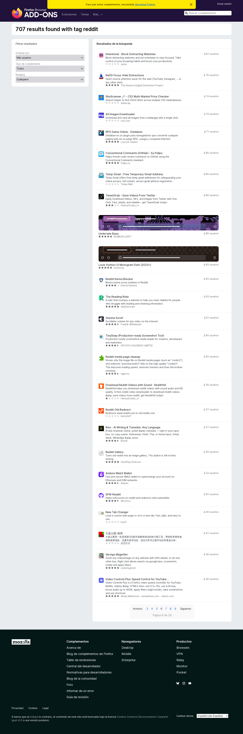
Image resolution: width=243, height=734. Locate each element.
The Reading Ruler (117, 296)
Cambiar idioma (184, 715)
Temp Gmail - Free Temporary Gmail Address (134, 174)
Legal (46, 708)
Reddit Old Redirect (118, 409)
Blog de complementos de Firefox (90, 654)
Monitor (181, 666)
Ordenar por (22, 53)
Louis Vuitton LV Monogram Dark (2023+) (125, 264)
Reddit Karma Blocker (119, 279)
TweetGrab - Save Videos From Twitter (130, 195)
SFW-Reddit (113, 494)
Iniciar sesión (224, 3)
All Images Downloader (120, 114)
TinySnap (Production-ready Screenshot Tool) (135, 335)
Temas (85, 14)
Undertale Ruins (109, 233)
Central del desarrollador (84, 666)
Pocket (181, 672)
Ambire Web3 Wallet (119, 473)
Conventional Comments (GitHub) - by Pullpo (134, 153)
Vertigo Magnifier (117, 554)
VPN (179, 654)
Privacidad (17, 708)
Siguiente (185, 608)
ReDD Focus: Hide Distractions (125, 75)
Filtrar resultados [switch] (26, 43)
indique (34, 716)
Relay (180, 660)
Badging (20, 74)
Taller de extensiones (81, 660)
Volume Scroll (114, 318)
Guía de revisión (78, 697)
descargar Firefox (145, 4)
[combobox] (207, 13)
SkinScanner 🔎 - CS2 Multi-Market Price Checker (137, 96)
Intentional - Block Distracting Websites (131, 54)
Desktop (127, 647)
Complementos (78, 641)
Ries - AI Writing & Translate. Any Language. (133, 427)
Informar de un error (80, 691)
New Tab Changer (117, 512)
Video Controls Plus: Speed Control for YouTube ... (137, 579)
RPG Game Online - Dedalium (124, 131)
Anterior (137, 608)
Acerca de (74, 647)
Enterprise (128, 660)
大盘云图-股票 (114, 533)
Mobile (126, 654)
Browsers (182, 647)
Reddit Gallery (115, 452)
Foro (70, 684)
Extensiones (69, 14)
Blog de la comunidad (82, 678)
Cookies (33, 708)
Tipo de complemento (28, 63)
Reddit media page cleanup (123, 356)
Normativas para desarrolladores (89, 672)
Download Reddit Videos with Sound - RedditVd (136, 385)
